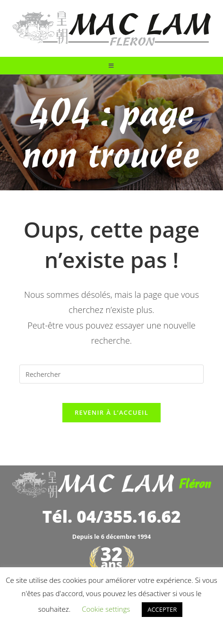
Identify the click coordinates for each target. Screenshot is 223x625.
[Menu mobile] (111, 65)
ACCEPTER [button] (162, 609)
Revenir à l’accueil (111, 412)
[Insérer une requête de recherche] (111, 374)
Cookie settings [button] (106, 609)
